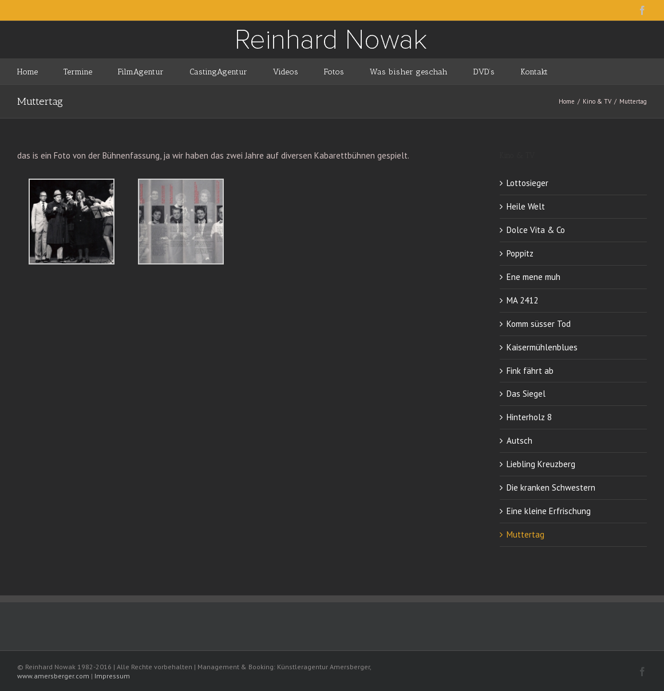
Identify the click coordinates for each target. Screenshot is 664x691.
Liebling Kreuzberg (541, 464)
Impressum (112, 676)
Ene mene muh (533, 276)
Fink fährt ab (530, 370)
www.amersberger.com (53, 676)
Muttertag (525, 534)
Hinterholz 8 (529, 417)
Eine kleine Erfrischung (549, 511)
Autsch (519, 440)
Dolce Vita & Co (536, 229)
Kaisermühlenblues (542, 347)
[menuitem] (40, 71)
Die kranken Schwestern (551, 487)
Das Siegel (526, 393)
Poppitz (520, 253)
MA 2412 (522, 300)
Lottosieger (527, 182)
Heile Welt (526, 206)
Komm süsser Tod (539, 323)
